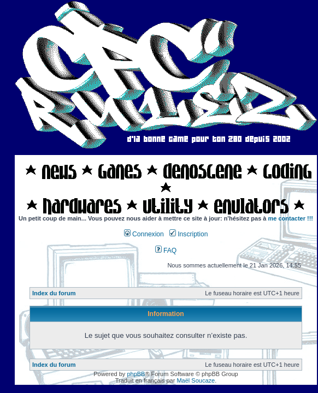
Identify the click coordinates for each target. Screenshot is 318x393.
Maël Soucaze (195, 380)
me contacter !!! (291, 218)
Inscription (188, 234)
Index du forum (53, 293)
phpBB (136, 374)
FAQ (166, 250)
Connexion (144, 234)
